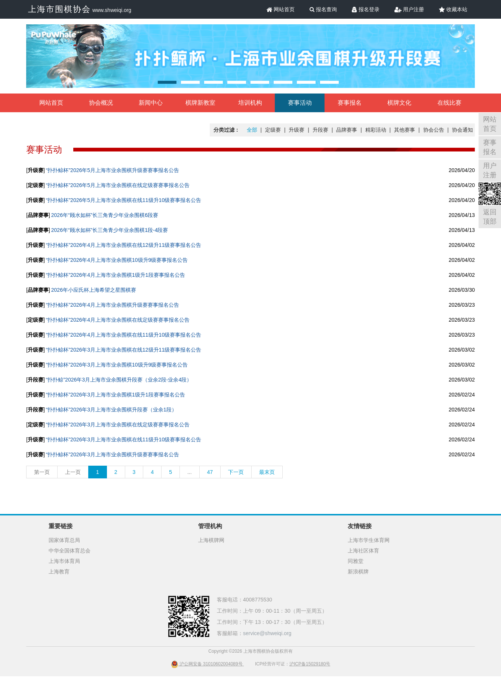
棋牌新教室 (200, 102)
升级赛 (296, 130)
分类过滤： (226, 130)
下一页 (236, 472)
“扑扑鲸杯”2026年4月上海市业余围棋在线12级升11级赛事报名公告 (123, 245)
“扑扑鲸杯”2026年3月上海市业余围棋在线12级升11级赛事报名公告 (123, 350)
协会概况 (101, 102)
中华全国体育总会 (69, 551)
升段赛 (320, 130)
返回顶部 (490, 216)
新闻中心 (151, 102)
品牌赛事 (346, 130)
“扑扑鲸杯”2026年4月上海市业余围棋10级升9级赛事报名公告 (117, 260)
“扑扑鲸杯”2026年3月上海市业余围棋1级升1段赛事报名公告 (115, 395)
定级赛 (273, 130)
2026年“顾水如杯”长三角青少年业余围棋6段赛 (104, 215)
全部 (252, 130)
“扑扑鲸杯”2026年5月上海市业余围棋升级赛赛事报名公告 (112, 170)
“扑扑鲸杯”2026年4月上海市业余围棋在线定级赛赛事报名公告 (118, 320)
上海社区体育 (363, 551)
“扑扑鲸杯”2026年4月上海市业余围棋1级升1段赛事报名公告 (115, 275)
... (189, 472)
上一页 (73, 472)
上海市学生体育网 (369, 540)
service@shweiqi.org (267, 633)
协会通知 (462, 130)
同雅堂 (355, 561)
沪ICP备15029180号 (309, 664)
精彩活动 (375, 130)
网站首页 (281, 9)
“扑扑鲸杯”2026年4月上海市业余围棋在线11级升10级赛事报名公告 (123, 335)
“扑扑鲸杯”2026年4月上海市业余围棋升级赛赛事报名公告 (112, 305)
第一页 (42, 472)
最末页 (267, 472)
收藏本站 (453, 9)
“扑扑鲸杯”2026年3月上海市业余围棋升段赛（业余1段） (111, 410)
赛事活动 (300, 102)
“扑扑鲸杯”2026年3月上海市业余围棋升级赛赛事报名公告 (112, 454)
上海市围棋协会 (59, 9)
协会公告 (433, 130)
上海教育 (59, 572)
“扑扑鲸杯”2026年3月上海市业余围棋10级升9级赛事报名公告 (117, 365)
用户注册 (409, 9)
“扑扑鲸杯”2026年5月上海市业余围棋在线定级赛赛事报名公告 (118, 185)
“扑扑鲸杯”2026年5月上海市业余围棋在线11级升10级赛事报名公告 (123, 200)
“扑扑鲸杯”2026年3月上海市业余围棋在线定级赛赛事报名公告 (118, 425)
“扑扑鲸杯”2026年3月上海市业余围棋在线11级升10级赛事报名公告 (123, 439)
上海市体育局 (64, 561)
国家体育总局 (64, 540)
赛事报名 (350, 102)
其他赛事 (404, 130)
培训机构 (250, 102)
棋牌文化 (399, 102)
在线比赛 (449, 102)
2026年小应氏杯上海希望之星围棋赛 (93, 290)
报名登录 (365, 9)
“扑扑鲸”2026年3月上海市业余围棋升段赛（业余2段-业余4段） (119, 380)
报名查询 (323, 9)
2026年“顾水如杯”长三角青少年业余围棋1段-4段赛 (109, 230)
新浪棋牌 (358, 572)
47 (210, 472)
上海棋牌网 (211, 540)
